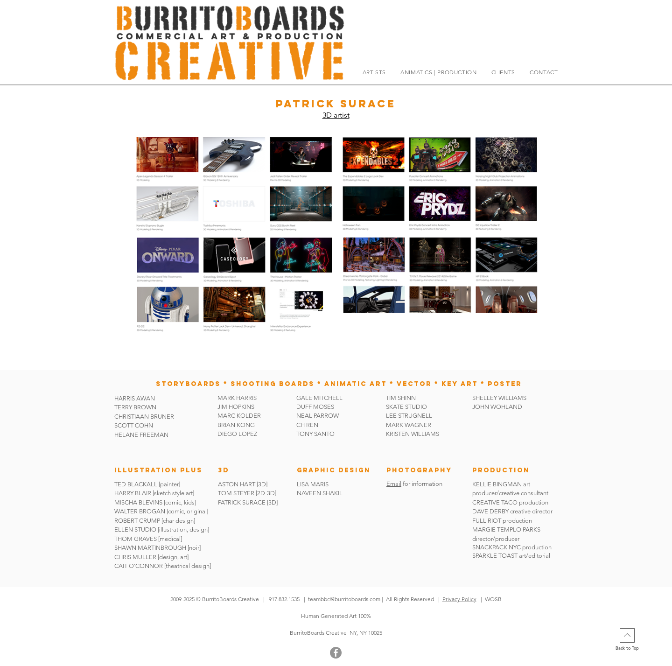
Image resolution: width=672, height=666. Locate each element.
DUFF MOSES (315, 406)
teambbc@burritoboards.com (344, 599)
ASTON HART (236, 484)
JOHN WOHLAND (497, 406)
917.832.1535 (285, 599)
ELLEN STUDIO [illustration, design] (161, 529)
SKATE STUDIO (406, 406)
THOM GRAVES (135, 538)
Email (393, 483)
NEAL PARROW (317, 415)
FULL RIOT (486, 520)
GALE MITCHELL (319, 397)
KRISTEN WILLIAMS (412, 433)
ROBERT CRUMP (137, 520)
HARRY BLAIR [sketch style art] (154, 493)
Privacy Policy (459, 599)
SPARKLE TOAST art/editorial (511, 555)
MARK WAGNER (408, 424)
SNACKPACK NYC (497, 547)
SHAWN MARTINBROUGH (150, 547)
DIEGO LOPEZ (237, 433)
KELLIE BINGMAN (497, 484)
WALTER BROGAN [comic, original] (161, 511)
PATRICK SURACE (242, 502)
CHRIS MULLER (135, 557)
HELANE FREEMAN (141, 434)
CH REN (307, 424)
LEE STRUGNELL (409, 415)
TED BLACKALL (135, 484)
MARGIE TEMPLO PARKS (506, 529)
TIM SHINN (401, 397)
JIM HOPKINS (235, 406)
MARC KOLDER (239, 415)
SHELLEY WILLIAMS (499, 397)
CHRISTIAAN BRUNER (144, 416)
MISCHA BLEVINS (138, 502)
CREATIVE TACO (495, 502)
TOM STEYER (236, 493)
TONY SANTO (315, 433)
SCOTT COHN (133, 425)
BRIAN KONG (236, 424)
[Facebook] (336, 653)
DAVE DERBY (490, 511)
